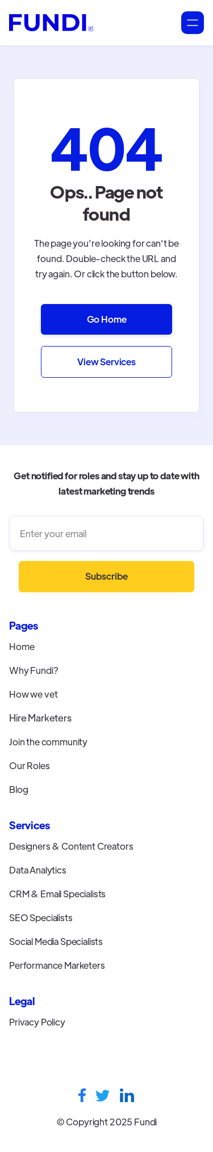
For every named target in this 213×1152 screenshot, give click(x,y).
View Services (106, 362)
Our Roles (29, 765)
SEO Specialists (41, 917)
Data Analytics (37, 869)
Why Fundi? (33, 670)
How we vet (33, 694)
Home (21, 646)
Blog (18, 789)
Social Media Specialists (56, 941)
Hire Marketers (40, 717)
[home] (51, 23)
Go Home (107, 319)
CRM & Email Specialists (57, 893)
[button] (192, 22)
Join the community (48, 741)
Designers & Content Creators (71, 846)
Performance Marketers (57, 965)
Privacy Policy (37, 1021)
